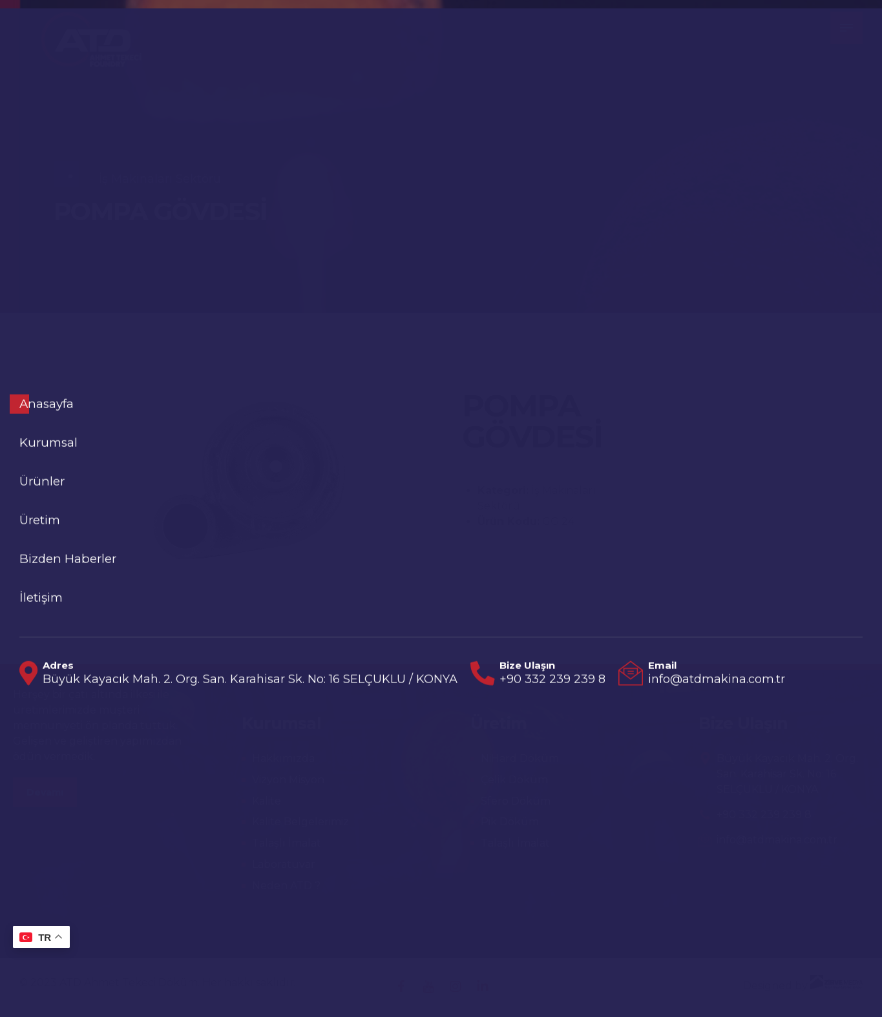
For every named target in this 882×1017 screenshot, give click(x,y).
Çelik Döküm (514, 780)
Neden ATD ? (286, 885)
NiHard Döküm (520, 758)
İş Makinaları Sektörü (160, 179)
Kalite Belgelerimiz (300, 822)
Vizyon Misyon (288, 780)
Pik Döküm (510, 822)
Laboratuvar (283, 864)
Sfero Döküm (516, 801)
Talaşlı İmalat (286, 843)
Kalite (266, 801)
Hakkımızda (283, 758)
